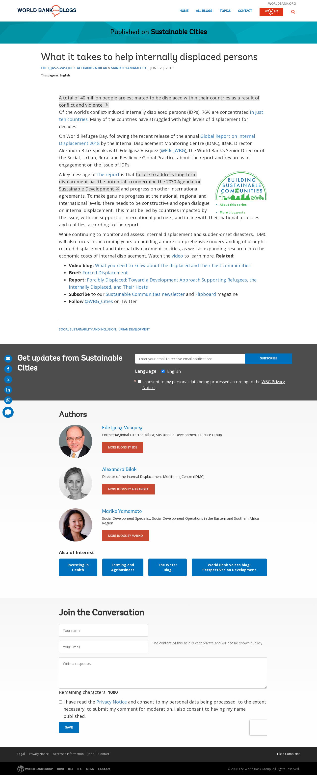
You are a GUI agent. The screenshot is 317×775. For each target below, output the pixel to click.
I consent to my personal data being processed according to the (213, 384)
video (178, 256)
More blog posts (232, 212)
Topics (225, 11)
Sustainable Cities (179, 32)
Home (184, 11)
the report (108, 174)
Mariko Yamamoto (128, 68)
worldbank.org (282, 3)
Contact (245, 11)
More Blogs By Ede (122, 447)
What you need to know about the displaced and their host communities (173, 265)
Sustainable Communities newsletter (145, 294)
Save (69, 727)
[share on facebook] (8, 369)
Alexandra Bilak (92, 68)
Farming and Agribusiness (122, 567)
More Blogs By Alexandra (128, 489)
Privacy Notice (111, 702)
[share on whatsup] (8, 400)
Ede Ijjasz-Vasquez (58, 68)
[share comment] (8, 412)
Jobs (91, 754)
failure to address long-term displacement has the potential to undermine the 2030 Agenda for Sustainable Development (130, 181)
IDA (70, 769)
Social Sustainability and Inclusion (87, 329)
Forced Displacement (105, 273)
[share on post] (8, 379)
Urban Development (134, 329)
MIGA (90, 769)
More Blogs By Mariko (125, 536)
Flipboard (205, 294)
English (65, 75)
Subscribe (268, 358)
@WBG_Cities (99, 301)
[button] (293, 12)
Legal (21, 754)
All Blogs (204, 11)
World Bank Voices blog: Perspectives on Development (229, 567)
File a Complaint (288, 754)
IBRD (60, 769)
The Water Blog (167, 567)
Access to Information (68, 754)
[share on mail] (8, 359)
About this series (233, 205)
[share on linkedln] (8, 390)
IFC (79, 769)
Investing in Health (78, 567)
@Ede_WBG (173, 150)
